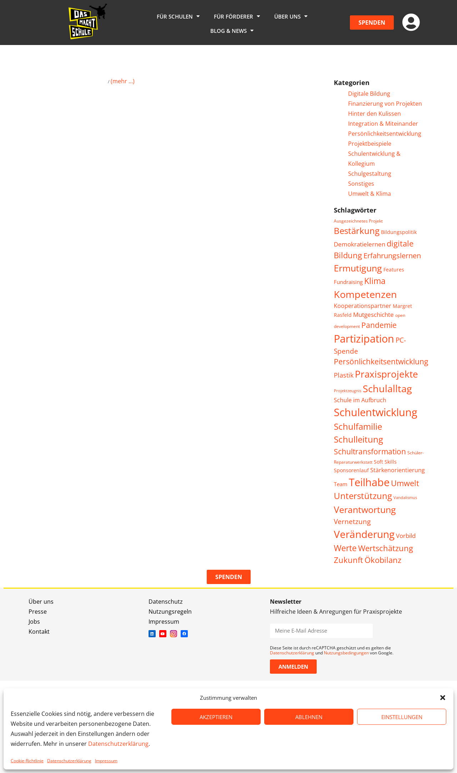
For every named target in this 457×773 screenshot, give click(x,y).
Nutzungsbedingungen (346, 653)
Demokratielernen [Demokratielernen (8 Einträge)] (359, 244)
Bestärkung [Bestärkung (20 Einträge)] (357, 230)
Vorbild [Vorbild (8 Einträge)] (406, 536)
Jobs (34, 621)
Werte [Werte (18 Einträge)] (345, 548)
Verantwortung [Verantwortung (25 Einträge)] (365, 509)
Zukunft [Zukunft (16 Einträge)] (348, 559)
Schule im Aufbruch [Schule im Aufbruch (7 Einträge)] (360, 400)
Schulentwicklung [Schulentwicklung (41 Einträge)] (375, 412)
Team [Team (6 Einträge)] (340, 484)
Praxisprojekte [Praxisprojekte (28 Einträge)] (386, 374)
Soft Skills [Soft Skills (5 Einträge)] (385, 461)
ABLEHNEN (308, 716)
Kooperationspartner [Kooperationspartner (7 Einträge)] (362, 306)
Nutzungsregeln (170, 611)
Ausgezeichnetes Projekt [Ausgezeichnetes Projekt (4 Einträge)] (358, 221)
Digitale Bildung (369, 94)
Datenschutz (166, 601)
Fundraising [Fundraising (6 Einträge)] (348, 281)
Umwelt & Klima (369, 194)
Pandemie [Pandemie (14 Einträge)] (379, 325)
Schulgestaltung (369, 174)
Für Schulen (178, 16)
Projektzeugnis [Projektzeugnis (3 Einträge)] (347, 390)
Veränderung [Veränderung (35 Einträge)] (364, 534)
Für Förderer (237, 16)
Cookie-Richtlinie (27, 761)
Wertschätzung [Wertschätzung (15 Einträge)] (385, 548)
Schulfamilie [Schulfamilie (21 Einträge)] (358, 426)
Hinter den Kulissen (374, 114)
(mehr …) (123, 81)
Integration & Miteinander (383, 124)
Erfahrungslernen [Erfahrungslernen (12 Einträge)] (392, 255)
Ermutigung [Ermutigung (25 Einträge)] (358, 268)
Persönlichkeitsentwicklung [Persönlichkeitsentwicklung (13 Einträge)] (381, 361)
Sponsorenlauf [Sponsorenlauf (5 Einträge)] (351, 470)
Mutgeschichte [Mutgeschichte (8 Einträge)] (373, 314)
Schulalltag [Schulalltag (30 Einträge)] (387, 388)
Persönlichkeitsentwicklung (384, 134)
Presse (38, 611)
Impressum (106, 761)
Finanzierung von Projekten (385, 104)
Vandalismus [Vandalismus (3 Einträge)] (405, 497)
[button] (442, 697)
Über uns (290, 16)
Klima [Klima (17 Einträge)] (375, 280)
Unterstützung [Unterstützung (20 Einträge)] (363, 496)
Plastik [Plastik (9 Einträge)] (343, 375)
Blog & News (231, 30)
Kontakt (39, 631)
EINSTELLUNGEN (401, 716)
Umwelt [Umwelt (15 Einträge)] (405, 483)
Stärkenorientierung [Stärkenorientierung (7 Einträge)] (397, 470)
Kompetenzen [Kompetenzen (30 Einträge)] (365, 294)
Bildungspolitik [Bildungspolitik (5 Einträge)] (399, 232)
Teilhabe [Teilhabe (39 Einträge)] (369, 482)
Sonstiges (361, 184)
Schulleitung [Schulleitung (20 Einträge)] (358, 439)
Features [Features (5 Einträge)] (393, 269)
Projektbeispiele (369, 144)
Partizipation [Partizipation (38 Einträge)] (364, 338)
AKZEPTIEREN (216, 716)
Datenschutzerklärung (118, 744)
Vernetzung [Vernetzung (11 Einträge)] (352, 521)
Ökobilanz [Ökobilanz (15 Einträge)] (383, 560)
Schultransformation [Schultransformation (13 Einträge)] (370, 452)
